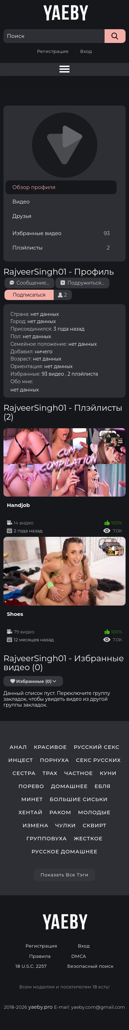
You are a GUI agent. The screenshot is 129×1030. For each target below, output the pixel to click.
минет (32, 799)
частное (78, 773)
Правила (40, 956)
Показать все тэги (64, 874)
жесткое (88, 838)
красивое (50, 747)
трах (49, 773)
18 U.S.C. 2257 (31, 966)
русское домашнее (65, 852)
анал (18, 747)
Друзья (21, 216)
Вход (86, 51)
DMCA (78, 956)
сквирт (94, 825)
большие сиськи (79, 799)
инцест (20, 760)
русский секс (96, 747)
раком (60, 812)
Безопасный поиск (90, 966)
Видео (21, 201)
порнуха (54, 760)
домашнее (69, 786)
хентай (31, 812)
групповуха (46, 838)
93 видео (53, 374)
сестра (23, 773)
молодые (94, 812)
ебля (103, 786)
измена (35, 825)
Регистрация (52, 51)
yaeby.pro (41, 1007)
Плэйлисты (61, 247)
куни (108, 773)
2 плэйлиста (82, 374)
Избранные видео (61, 233)
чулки (65, 825)
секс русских (98, 760)
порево (31, 786)
